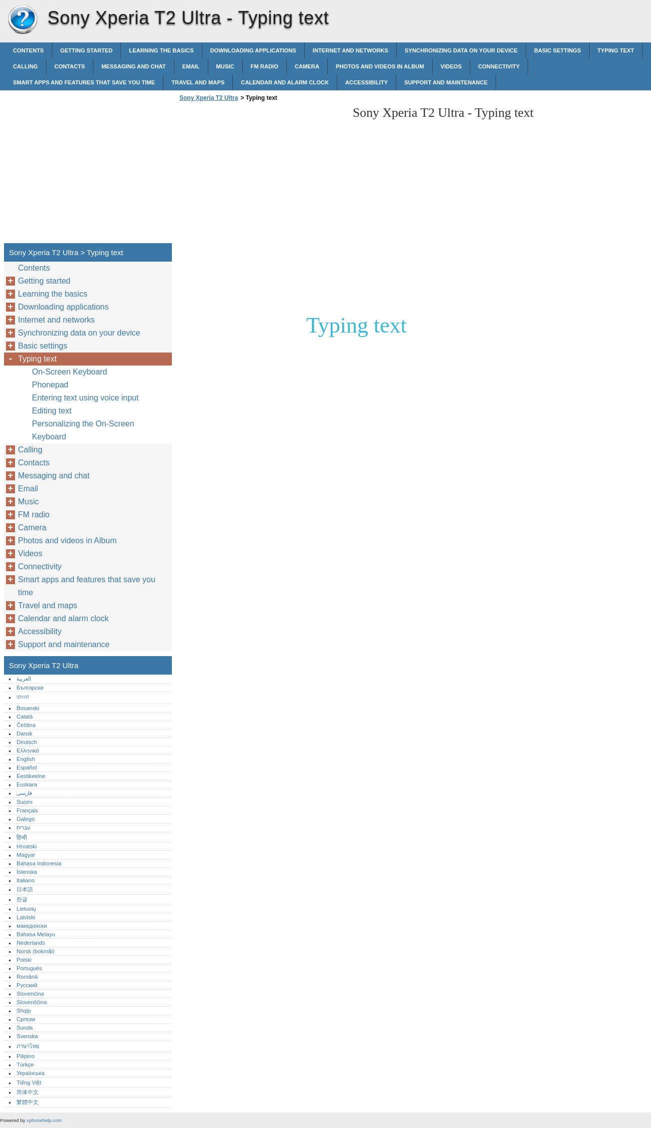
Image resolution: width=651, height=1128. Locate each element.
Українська (30, 1073)
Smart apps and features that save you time (84, 82)
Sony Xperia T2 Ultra (22, 20)
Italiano (25, 880)
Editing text (51, 410)
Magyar (25, 855)
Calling (25, 66)
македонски (31, 926)
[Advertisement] (261, 175)
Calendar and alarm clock (285, 82)
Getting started (86, 50)
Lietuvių (26, 909)
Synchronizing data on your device (461, 50)
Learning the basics (161, 50)
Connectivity (499, 66)
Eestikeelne (30, 776)
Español (26, 767)
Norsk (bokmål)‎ (35, 951)
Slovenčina (30, 994)
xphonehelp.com (43, 1120)
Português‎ (29, 968)
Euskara (26, 784)
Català (24, 717)
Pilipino (25, 1056)
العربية (23, 679)
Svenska (27, 1036)
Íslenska (26, 872)
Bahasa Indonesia (38, 863)
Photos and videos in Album (380, 66)
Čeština (25, 725)
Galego (25, 819)
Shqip (23, 1011)
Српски (25, 1019)
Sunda (24, 1028)
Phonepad (50, 384)
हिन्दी (21, 837)
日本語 (24, 889)
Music (225, 66)
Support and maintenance (446, 82)
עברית (23, 827)
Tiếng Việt (28, 1083)
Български (29, 688)
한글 (21, 899)
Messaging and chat (133, 66)
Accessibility (366, 82)
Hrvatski (26, 846)
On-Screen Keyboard (69, 372)
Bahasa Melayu (35, 934)
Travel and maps (197, 82)
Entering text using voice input (85, 397)
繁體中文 (27, 1102)
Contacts (69, 66)
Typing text (616, 50)
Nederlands (30, 943)
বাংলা (22, 697)
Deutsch (26, 742)
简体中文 (27, 1092)
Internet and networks (350, 50)
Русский (26, 985)
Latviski (25, 917)
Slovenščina (31, 1002)
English (25, 759)
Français (27, 810)
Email (191, 66)
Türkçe (24, 1065)
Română (26, 977)
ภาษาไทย (27, 1046)
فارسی (24, 793)
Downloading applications (253, 50)
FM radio (264, 66)
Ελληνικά (27, 750)
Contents (28, 50)
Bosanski (27, 708)
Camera (307, 66)
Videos (451, 66)
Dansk (24, 734)
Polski (23, 960)
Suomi (24, 802)
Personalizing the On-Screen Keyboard (83, 430)
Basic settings (557, 50)
